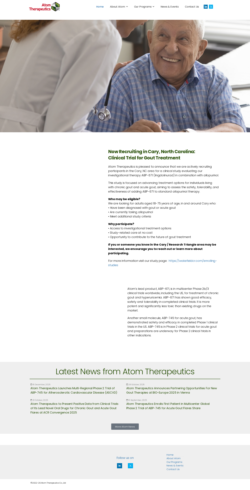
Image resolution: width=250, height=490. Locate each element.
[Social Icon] (206, 7)
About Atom (117, 7)
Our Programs (143, 7)
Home (100, 7)
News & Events (170, 7)
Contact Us (192, 7)
